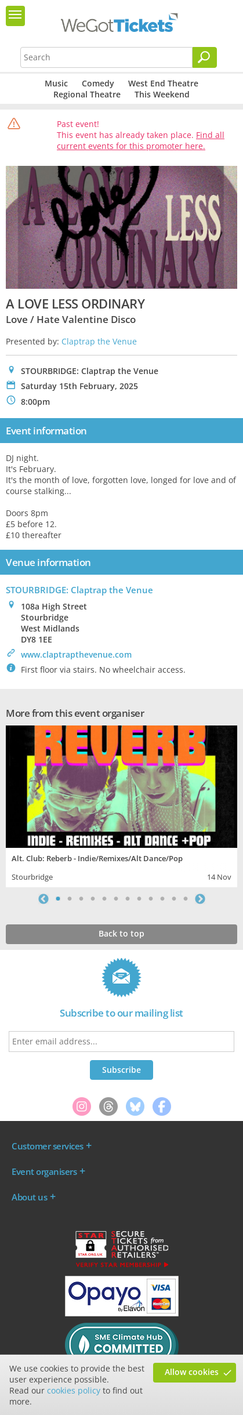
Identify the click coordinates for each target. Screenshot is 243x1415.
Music (56, 83)
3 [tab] (81, 899)
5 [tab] (104, 899)
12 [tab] (185, 899)
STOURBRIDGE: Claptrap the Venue (79, 590)
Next (200, 899)
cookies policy (73, 1390)
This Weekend (162, 94)
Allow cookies (192, 1371)
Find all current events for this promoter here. (140, 140)
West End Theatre (163, 83)
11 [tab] (174, 899)
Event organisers (44, 1171)
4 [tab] (93, 899)
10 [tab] (162, 899)
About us (29, 1197)
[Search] (205, 57)
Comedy (98, 83)
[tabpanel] (121, 805)
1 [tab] (58, 899)
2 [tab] (69, 899)
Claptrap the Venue (99, 341)
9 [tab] (151, 899)
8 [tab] (139, 899)
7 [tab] (127, 899)
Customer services (48, 1146)
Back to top (121, 933)
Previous (43, 899)
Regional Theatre (87, 94)
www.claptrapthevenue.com (76, 654)
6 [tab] (116, 899)
